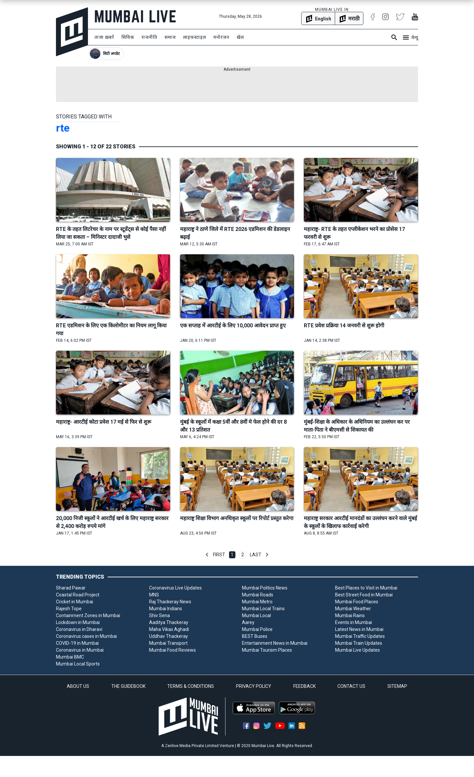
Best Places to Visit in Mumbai (366, 587)
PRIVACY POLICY (253, 686)
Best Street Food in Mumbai (364, 594)
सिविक (127, 37)
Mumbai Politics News (264, 587)
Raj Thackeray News (170, 601)
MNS (154, 594)
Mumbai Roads (257, 594)
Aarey (248, 622)
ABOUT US (78, 686)
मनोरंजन (221, 37)
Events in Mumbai (353, 622)
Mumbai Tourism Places (267, 650)
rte (62, 128)
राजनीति (149, 37)
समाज (170, 37)
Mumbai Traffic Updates (360, 636)
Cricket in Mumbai (74, 601)
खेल (240, 37)
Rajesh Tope (69, 608)
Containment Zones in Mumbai (88, 615)
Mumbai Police (257, 629)
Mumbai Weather (353, 608)
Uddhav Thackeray (168, 636)
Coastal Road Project (77, 594)
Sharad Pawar (71, 587)
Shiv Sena (159, 615)
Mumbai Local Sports (78, 663)
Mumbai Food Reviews (172, 650)
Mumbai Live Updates (357, 650)
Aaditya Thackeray (168, 622)
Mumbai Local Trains (263, 608)
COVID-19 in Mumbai (77, 643)
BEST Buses (254, 636)
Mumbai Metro (257, 601)
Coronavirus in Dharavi (79, 629)
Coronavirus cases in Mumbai (86, 636)
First (219, 554)
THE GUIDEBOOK (128, 686)
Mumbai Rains (350, 615)
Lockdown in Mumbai (78, 622)
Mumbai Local (256, 615)
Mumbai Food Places (356, 601)
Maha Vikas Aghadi (169, 629)
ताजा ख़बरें (104, 37)
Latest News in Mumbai (359, 629)
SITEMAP (397, 686)
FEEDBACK (304, 686)
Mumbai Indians (165, 608)
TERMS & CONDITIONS (190, 686)
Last (255, 554)
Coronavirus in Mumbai (80, 650)
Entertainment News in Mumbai (274, 643)
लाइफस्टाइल (194, 37)
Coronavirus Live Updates (175, 587)
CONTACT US (351, 686)
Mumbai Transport (168, 643)
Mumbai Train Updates (358, 643)
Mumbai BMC (70, 657)
